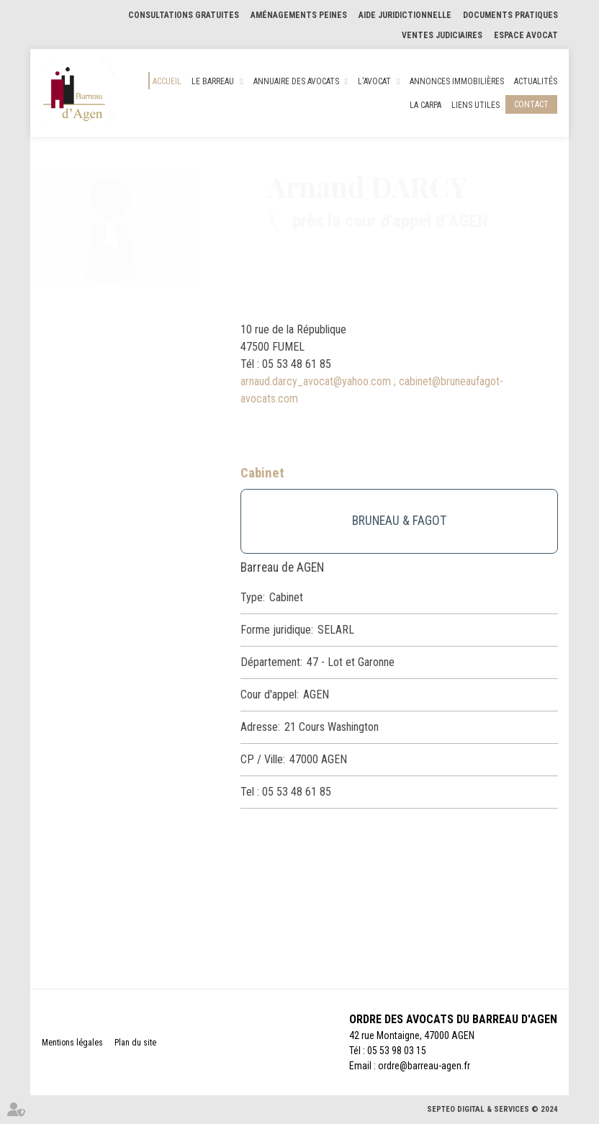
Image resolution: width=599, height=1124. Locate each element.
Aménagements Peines (299, 15)
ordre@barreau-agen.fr (424, 1065)
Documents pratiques (510, 15)
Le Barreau (213, 81)
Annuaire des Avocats (296, 81)
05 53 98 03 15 (396, 1050)
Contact (531, 104)
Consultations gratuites (183, 15)
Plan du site (135, 1043)
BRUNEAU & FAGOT (399, 520)
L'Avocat (374, 81)
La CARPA (425, 105)
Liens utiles (475, 105)
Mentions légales (72, 1043)
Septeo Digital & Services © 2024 (492, 1109)
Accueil (167, 81)
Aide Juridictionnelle (405, 15)
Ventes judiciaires (442, 35)
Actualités (535, 81)
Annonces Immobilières (457, 81)
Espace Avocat (526, 35)
